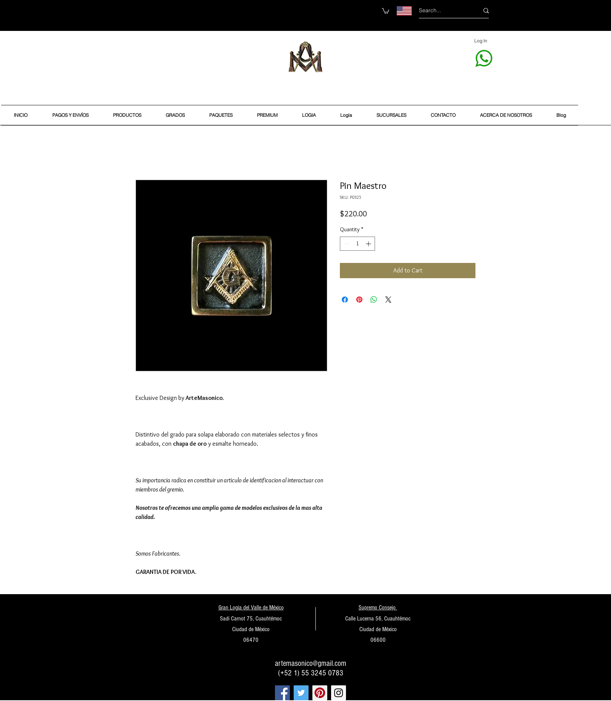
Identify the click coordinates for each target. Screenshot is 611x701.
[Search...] (443, 10)
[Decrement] (346, 243)
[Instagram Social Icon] (338, 692)
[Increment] (369, 243)
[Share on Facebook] (344, 299)
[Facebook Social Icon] (282, 692)
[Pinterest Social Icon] (319, 692)
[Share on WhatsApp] (373, 299)
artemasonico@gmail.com (310, 663)
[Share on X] (388, 299)
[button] (385, 11)
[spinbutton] (357, 243)
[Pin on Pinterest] (359, 299)
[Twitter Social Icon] (301, 692)
